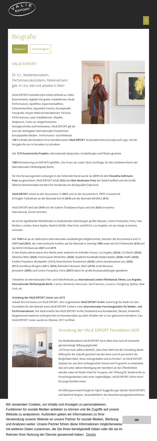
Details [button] (91, 434)
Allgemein (20, 49)
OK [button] (137, 420)
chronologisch (40, 49)
